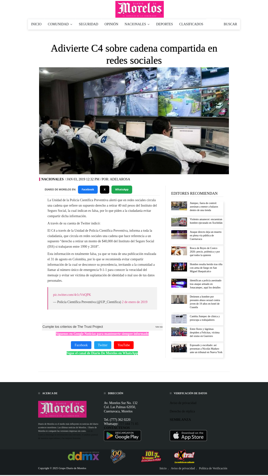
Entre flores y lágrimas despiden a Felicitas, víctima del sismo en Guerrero (204, 332)
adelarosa (120, 179)
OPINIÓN (111, 24)
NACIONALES (137, 24)
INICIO (36, 24)
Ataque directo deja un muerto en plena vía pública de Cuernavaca (205, 235)
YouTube (124, 345)
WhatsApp (122, 189)
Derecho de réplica (182, 411)
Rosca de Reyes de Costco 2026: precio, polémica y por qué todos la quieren (205, 252)
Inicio (163, 468)
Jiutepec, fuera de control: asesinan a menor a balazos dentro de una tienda (204, 207)
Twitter (103, 345)
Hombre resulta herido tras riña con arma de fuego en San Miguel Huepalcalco (206, 268)
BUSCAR (230, 24)
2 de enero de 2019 (134, 302)
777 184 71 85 (128, 424)
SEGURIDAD (88, 24)
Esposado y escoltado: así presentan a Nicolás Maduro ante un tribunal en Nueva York (206, 349)
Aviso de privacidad (183, 403)
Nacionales (52, 179)
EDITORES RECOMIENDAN (194, 193)
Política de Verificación (213, 468)
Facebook (88, 189)
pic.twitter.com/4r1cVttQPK (72, 295)
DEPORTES (164, 24)
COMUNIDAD (60, 24)
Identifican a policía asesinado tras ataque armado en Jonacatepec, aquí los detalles (205, 284)
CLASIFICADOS (191, 24)
